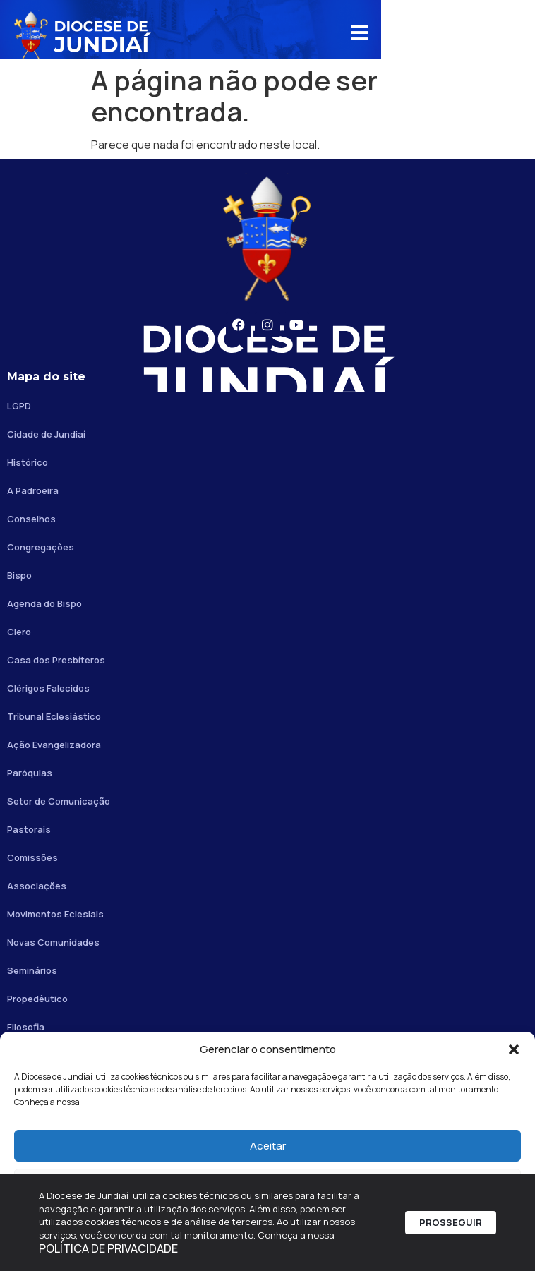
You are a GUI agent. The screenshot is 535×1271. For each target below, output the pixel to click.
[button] (514, 1049)
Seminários (32, 970)
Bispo (19, 575)
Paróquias (29, 772)
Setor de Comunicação (58, 801)
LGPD (19, 405)
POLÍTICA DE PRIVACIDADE (111, 1249)
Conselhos (31, 518)
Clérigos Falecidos (48, 688)
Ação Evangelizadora (54, 744)
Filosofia (25, 1026)
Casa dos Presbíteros (56, 659)
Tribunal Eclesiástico (54, 716)
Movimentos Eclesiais (55, 914)
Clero (19, 631)
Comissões (32, 857)
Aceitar (268, 1145)
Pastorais (29, 829)
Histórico (27, 462)
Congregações (40, 547)
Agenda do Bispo (44, 603)
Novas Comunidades (53, 942)
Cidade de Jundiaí (46, 434)
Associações (36, 885)
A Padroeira (33, 490)
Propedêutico (37, 998)
